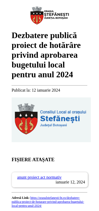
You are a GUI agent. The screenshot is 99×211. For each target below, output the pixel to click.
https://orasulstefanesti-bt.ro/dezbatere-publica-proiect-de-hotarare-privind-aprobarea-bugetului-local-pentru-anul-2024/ (48, 202)
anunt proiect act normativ (39, 177)
